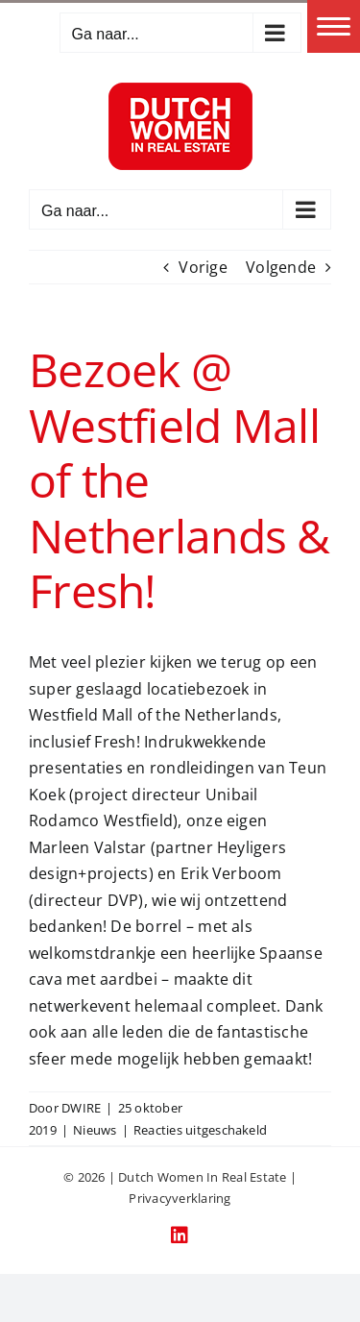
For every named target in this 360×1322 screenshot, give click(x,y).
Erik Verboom (231, 873)
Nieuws (94, 1129)
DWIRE (81, 1107)
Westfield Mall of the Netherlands (153, 714)
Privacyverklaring (179, 1198)
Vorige (203, 267)
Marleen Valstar (88, 847)
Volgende (281, 267)
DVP (123, 900)
